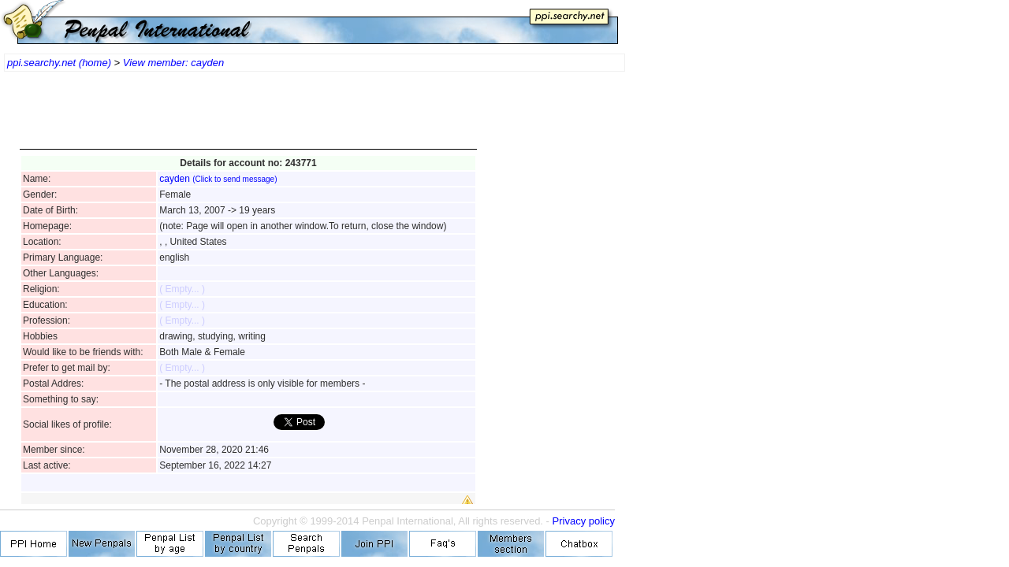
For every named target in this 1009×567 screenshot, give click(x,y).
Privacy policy (584, 521)
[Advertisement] (248, 118)
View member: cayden (173, 63)
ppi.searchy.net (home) (59, 63)
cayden (218, 178)
